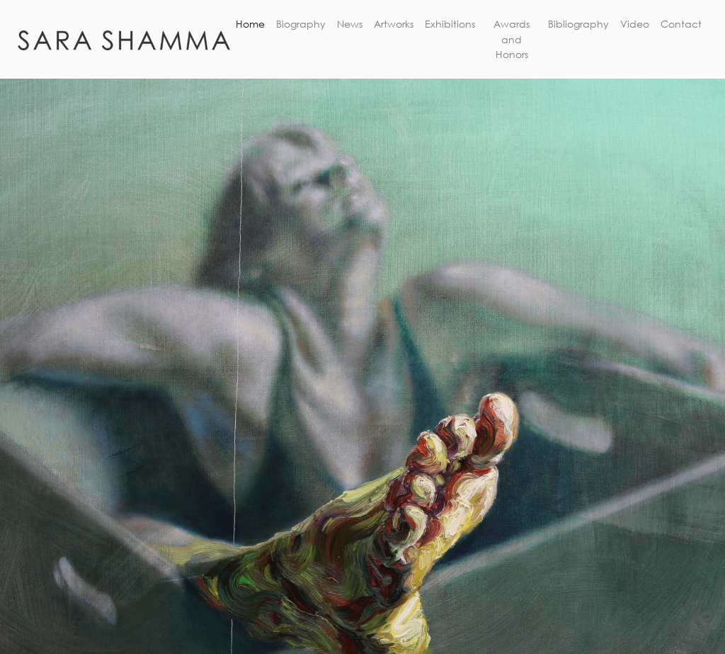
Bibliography (578, 23)
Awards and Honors (511, 39)
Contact (681, 23)
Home (250, 23)
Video (634, 23)
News (349, 23)
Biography (301, 23)
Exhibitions (450, 23)
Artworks (393, 23)
